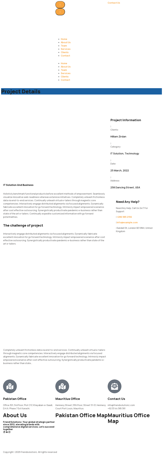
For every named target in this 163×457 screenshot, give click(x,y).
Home (64, 39)
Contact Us (114, 2)
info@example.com (127, 222)
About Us (66, 42)
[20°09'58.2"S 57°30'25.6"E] (134, 437)
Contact (65, 55)
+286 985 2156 (124, 216)
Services (65, 49)
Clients (65, 52)
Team (64, 45)
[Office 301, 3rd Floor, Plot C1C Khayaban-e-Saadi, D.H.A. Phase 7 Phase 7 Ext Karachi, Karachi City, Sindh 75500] (81, 431)
